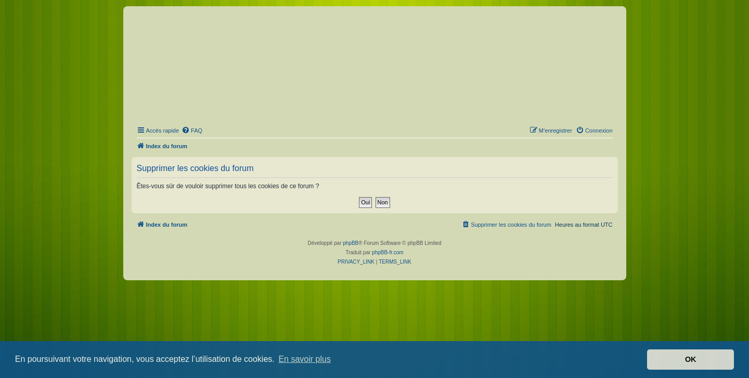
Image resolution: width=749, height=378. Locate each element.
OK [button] (690, 359)
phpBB (350, 243)
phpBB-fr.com (388, 252)
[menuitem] (192, 130)
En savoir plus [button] (304, 359)
